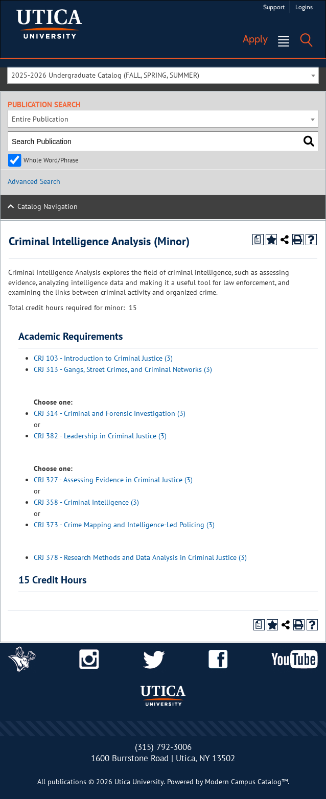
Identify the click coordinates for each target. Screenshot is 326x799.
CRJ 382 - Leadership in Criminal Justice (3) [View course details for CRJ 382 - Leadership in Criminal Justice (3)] (100, 435)
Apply (255, 39)
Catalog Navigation (47, 206)
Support (274, 7)
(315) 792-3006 (163, 747)
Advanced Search (34, 181)
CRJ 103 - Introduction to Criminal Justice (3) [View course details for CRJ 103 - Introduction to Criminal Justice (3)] (103, 358)
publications (67, 781)
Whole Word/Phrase (51, 160)
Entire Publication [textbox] (40, 119)
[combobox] (163, 75)
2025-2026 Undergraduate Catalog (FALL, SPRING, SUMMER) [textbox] (105, 75)
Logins (304, 7)
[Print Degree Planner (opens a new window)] (258, 239)
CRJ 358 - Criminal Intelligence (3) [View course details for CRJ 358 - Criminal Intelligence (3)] (86, 502)
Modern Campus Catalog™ (246, 781)
